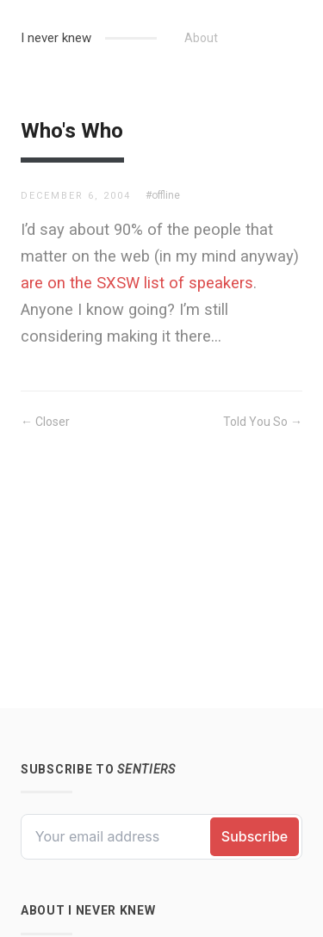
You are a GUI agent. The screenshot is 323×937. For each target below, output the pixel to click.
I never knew (56, 38)
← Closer (45, 421)
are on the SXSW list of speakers (137, 283)
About (201, 38)
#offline (163, 195)
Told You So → (262, 421)
